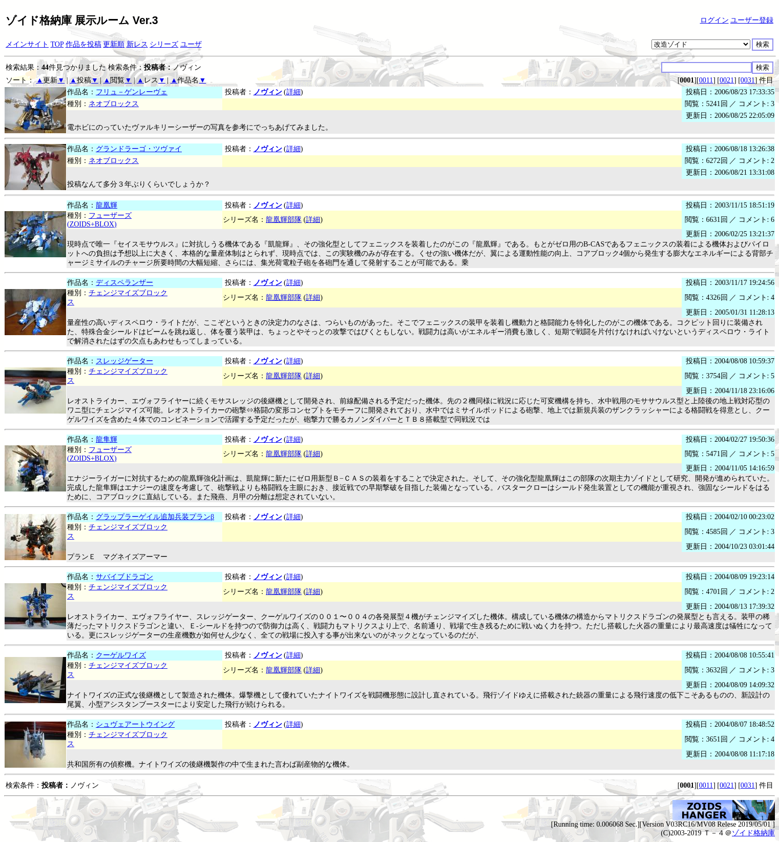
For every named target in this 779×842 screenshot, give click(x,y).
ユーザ (191, 44)
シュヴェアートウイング (135, 724)
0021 (727, 80)
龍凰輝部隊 (284, 219)
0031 (748, 80)
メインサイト (27, 44)
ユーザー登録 (751, 20)
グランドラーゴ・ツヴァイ (139, 149)
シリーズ (164, 44)
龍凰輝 (106, 205)
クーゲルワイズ (121, 655)
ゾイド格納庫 (753, 833)
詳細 (293, 92)
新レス (137, 44)
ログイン (714, 20)
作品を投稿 (83, 44)
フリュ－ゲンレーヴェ (131, 92)
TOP (57, 44)
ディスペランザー (124, 282)
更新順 (113, 44)
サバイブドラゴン (124, 577)
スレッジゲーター (124, 361)
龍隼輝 (106, 439)
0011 (706, 80)
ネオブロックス (114, 104)
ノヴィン (268, 92)
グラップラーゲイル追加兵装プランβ (155, 517)
